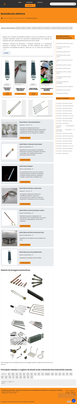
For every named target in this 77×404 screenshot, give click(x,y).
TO (31, 377)
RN (16, 377)
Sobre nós (72, 390)
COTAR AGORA (7, 94)
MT (2, 377)
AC (60, 374)
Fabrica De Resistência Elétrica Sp (65, 60)
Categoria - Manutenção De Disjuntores (65, 130)
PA (56, 374)
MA (71, 374)
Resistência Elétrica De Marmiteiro (62, 82)
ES (16, 374)
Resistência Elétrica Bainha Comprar (64, 77)
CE (42, 374)
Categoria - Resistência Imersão (64, 111)
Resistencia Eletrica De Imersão (65, 86)
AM (52, 374)
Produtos (30, 5)
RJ (9, 374)
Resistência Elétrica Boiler (63, 68)
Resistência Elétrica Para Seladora (41, 28)
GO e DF (47, 374)
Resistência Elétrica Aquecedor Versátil (62, 28)
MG (13, 374)
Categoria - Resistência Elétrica (64, 108)
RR (24, 377)
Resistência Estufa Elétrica (64, 90)
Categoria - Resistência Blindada (64, 118)
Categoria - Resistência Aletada (64, 120)
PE (35, 374)
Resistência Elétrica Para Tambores (63, 47)
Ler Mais (6, 53)
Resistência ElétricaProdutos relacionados (64, 37)
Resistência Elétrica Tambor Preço (64, 72)
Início (20, 2)
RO (20, 377)
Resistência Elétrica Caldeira (23, 28)
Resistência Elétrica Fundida (64, 65)
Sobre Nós (29, 2)
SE (28, 377)
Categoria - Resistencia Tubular (64, 103)
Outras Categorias (62, 98)
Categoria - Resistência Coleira (64, 113)
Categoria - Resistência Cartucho (64, 115)
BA (39, 374)
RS (31, 374)
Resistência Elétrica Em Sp (63, 52)
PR (24, 374)
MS (6, 377)
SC (28, 374)
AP (67, 374)
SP (20, 374)
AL (63, 374)
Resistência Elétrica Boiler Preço (63, 56)
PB (9, 377)
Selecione (4, 374)
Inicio (67, 390)
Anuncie (39, 2)
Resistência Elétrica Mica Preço (65, 43)
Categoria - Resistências (62, 123)
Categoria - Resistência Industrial (64, 106)
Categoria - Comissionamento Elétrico (65, 126)
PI (13, 377)
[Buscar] (74, 4)
